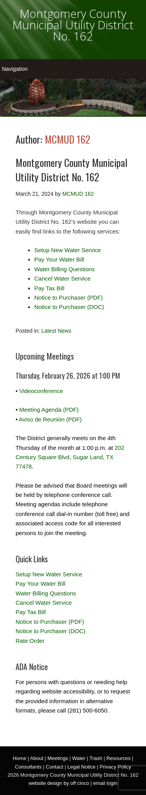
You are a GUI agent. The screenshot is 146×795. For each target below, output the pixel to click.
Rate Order (30, 640)
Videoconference (41, 391)
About (36, 758)
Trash (96, 758)
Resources (118, 758)
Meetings (57, 758)
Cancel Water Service (62, 278)
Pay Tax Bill (49, 288)
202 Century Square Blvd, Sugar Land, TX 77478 (70, 457)
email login (105, 783)
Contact (54, 767)
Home (19, 758)
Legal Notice (81, 767)
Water (78, 758)
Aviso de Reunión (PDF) (50, 419)
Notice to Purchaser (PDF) (68, 297)
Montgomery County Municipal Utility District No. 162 (73, 25)
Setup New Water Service (67, 250)
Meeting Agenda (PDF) (49, 409)
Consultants (28, 767)
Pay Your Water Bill (59, 259)
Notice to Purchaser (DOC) (69, 307)
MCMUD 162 (67, 139)
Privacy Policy (115, 767)
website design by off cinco (59, 783)
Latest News (56, 331)
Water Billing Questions (64, 269)
